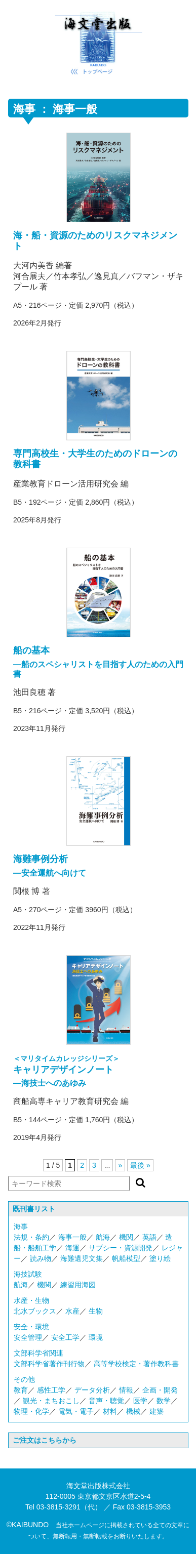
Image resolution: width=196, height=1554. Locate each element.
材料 (110, 1411)
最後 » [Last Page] (140, 1165)
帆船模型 (126, 1258)
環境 (96, 1337)
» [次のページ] (120, 1165)
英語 (149, 1237)
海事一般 (72, 1237)
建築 (156, 1411)
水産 (72, 1311)
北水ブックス (35, 1311)
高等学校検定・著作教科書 (136, 1364)
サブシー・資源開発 (120, 1248)
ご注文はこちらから (44, 1440)
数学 (163, 1401)
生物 (96, 1311)
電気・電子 (76, 1411)
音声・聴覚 (106, 1401)
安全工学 (65, 1337)
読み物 (40, 1258)
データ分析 (92, 1390)
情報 (126, 1390)
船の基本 (31, 650)
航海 (103, 1237)
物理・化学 (31, 1411)
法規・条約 (31, 1237)
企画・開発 (160, 1390)
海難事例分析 (40, 859)
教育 (21, 1390)
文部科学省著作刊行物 (49, 1364)
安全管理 (28, 1337)
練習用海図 (78, 1285)
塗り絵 (160, 1258)
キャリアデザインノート (63, 1070)
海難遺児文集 (81, 1258)
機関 (126, 1237)
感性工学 (51, 1390)
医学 (140, 1401)
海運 (72, 1248)
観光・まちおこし (51, 1401)
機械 (133, 1411)
